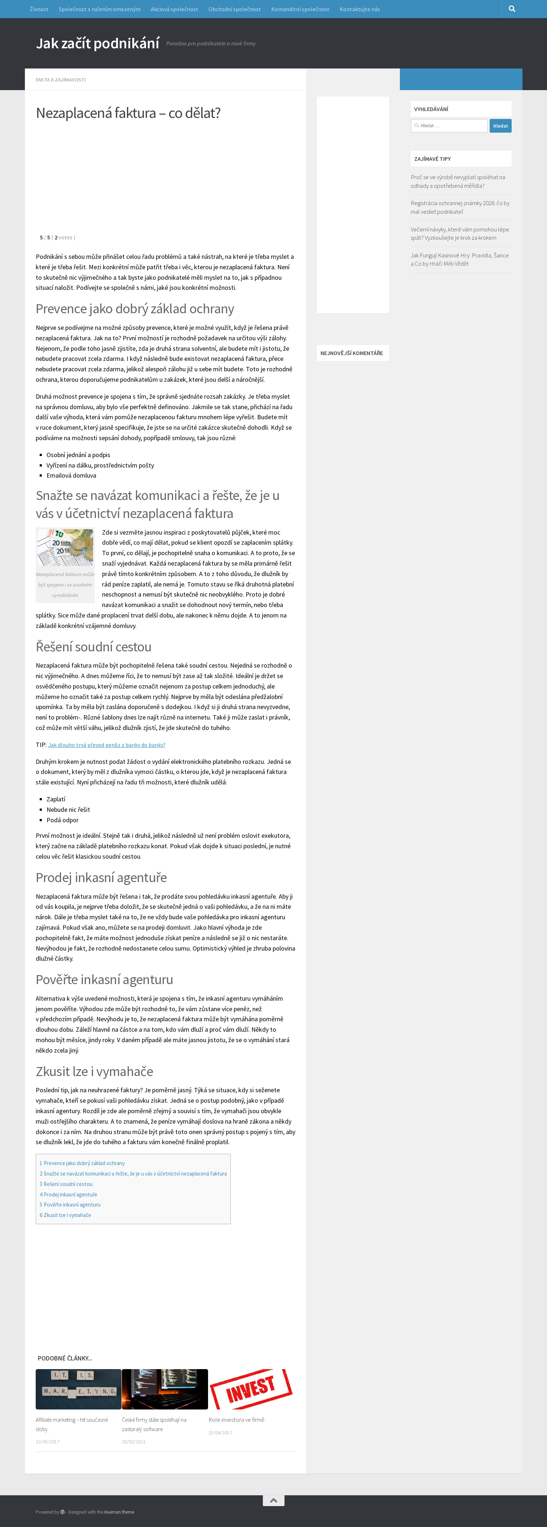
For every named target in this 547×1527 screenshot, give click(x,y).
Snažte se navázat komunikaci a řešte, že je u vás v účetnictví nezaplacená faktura (147, 1173)
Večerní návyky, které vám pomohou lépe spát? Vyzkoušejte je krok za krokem (460, 233)
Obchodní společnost (234, 9)
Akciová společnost (174, 9)
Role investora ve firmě (236, 1419)
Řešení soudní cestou (70, 1183)
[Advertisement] (165, 180)
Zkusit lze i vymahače (70, 1214)
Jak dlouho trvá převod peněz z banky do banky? (113, 744)
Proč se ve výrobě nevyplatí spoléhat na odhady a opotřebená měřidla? (458, 181)
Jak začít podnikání (97, 43)
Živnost (39, 9)
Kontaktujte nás (360, 9)
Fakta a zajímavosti (63, 79)
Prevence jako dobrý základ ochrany (88, 1163)
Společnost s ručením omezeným (100, 9)
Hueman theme (119, 1512)
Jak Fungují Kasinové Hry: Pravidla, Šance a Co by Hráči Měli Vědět (460, 259)
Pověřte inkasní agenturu (75, 1204)
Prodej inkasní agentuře (73, 1194)
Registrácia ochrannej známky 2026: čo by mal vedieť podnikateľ (460, 207)
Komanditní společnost (300, 9)
